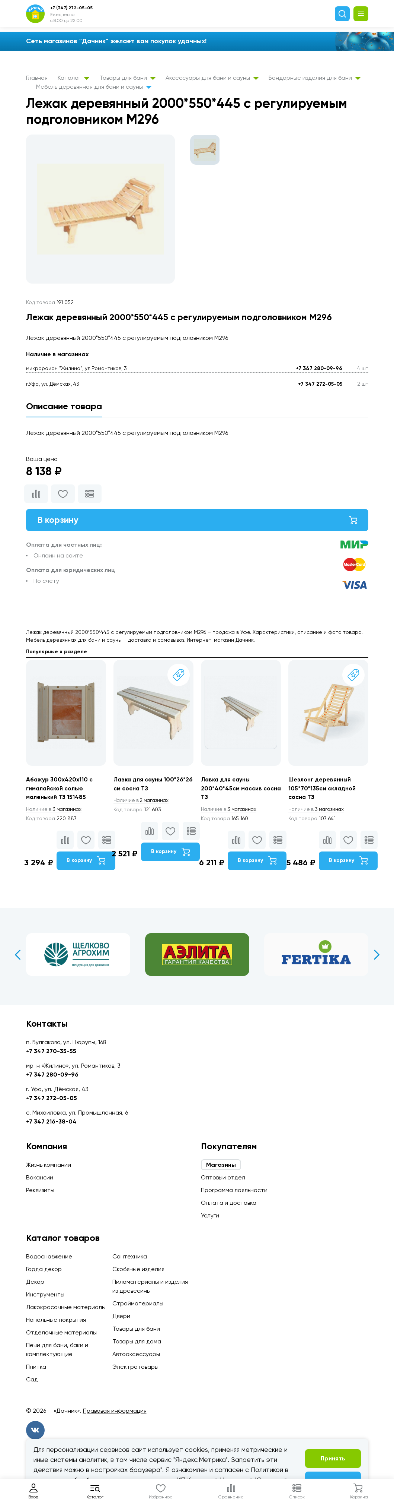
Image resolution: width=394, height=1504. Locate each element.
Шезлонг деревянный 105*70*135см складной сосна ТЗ (322, 788)
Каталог (73, 77)
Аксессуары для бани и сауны (212, 77)
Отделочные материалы (61, 1332)
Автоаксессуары (136, 1354)
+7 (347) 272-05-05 (71, 7)
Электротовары (135, 1366)
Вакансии (39, 1177)
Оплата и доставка (228, 1202)
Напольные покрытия (56, 1319)
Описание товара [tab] (64, 406)
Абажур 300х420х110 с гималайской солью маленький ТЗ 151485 (59, 788)
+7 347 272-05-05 (320, 384)
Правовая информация (115, 1410)
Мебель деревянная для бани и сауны (93, 86)
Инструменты (45, 1294)
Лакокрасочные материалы (66, 1307)
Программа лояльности (234, 1190)
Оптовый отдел (223, 1177)
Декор (35, 1281)
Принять (333, 1458)
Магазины (221, 1164)
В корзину (197, 520)
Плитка (36, 1366)
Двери (121, 1316)
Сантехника (129, 1256)
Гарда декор (44, 1269)
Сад (32, 1379)
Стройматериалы (137, 1303)
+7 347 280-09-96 (319, 368)
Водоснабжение (49, 1256)
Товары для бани (127, 77)
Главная (37, 77)
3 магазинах (55, 810)
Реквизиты (40, 1190)
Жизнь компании (48, 1164)
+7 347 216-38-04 (51, 1121)
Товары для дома (136, 1341)
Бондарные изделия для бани (315, 77)
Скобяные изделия (138, 1269)
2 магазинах (142, 801)
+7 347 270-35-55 (51, 1051)
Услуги (210, 1215)
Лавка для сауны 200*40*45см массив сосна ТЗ (231, 788)
